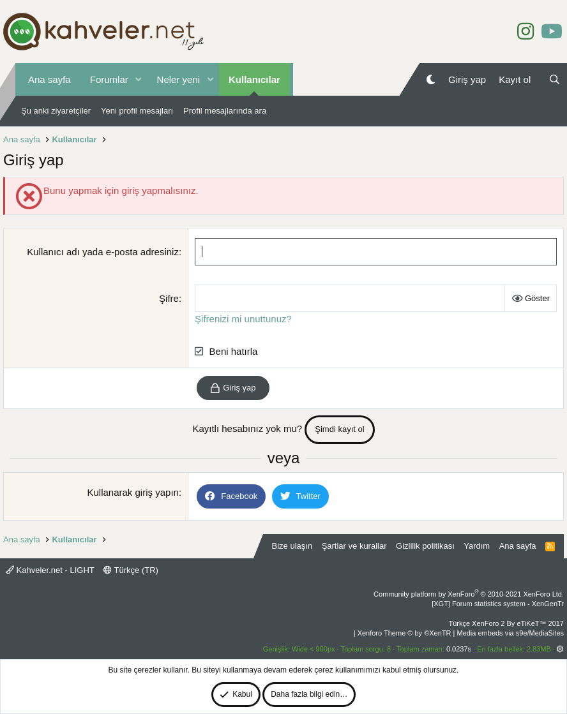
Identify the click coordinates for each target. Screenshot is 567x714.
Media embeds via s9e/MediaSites (510, 633)
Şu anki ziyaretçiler (56, 110)
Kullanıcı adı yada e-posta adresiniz (103, 251)
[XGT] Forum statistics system (498, 603)
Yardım (477, 546)
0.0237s (458, 649)
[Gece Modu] (431, 79)
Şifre (169, 298)
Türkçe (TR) (130, 570)
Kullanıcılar (254, 79)
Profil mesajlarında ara (224, 110)
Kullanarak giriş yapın (132, 492)
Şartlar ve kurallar (354, 546)
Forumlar (109, 79)
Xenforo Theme (404, 633)
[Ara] (554, 79)
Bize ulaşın (292, 546)
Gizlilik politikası (425, 546)
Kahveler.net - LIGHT (50, 570)
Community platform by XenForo (469, 594)
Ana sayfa (49, 79)
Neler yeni (178, 79)
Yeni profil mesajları (137, 110)
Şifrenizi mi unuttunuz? (243, 318)
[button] (138, 79)
